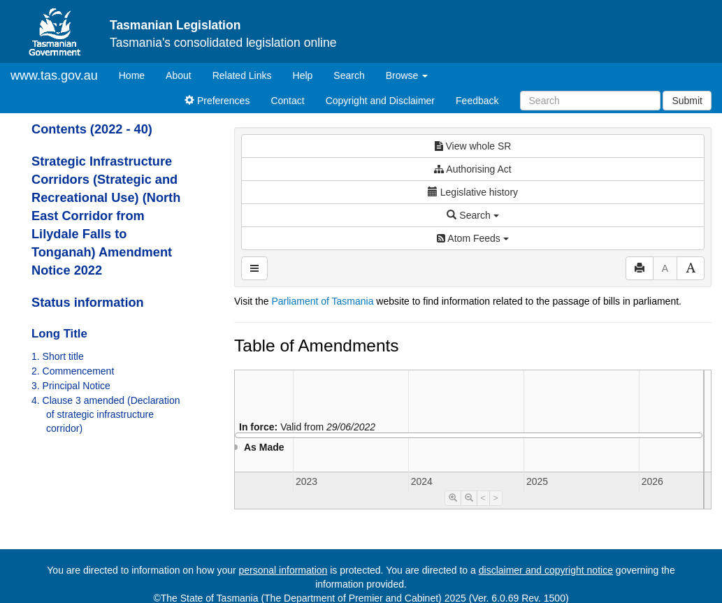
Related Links (242, 75)
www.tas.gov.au (54, 75)
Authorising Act (473, 169)
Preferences (217, 100)
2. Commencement (72, 371)
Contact (287, 100)
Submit (687, 100)
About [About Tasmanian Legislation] (179, 75)
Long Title (59, 333)
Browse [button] (407, 75)
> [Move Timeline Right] (495, 498)
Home (137, 74)
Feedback (477, 100)
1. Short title (57, 356)
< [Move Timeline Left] (483, 498)
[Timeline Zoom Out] (469, 498)
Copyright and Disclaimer (380, 100)
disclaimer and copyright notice (546, 570)
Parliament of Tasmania (322, 301)
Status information (87, 303)
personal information (283, 570)
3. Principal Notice (70, 385)
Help (303, 75)
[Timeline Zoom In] (453, 498)
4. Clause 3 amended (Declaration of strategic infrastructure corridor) (105, 414)
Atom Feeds (472, 238)
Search (348, 75)
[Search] (590, 100)
